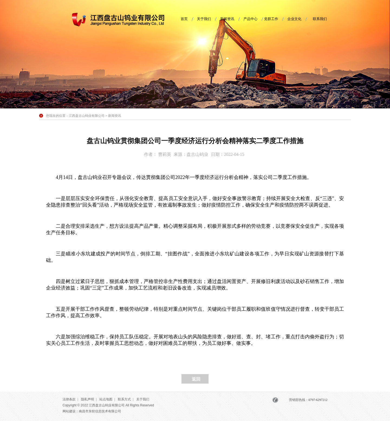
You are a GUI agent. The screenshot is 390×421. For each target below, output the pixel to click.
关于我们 (204, 19)
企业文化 (294, 19)
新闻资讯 (227, 19)
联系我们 (320, 19)
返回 (196, 379)
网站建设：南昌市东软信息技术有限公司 (92, 411)
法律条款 (69, 399)
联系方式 (124, 399)
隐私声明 (87, 399)
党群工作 (271, 19)
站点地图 (105, 399)
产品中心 (250, 19)
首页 (184, 19)
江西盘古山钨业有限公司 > (88, 116)
